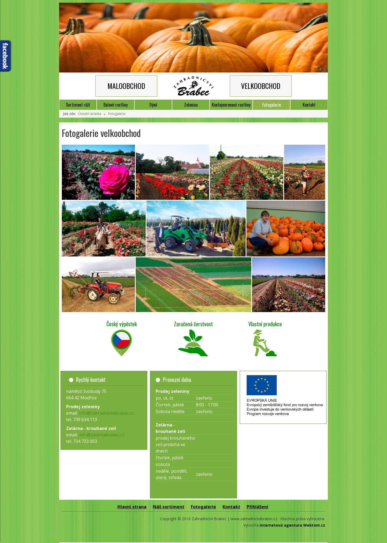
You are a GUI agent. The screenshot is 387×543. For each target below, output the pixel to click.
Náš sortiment (168, 507)
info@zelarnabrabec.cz (101, 435)
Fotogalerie (271, 105)
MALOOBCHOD (126, 86)
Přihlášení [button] (257, 507)
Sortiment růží (78, 105)
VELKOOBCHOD (260, 86)
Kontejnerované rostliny (231, 105)
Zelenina (191, 105)
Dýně (153, 105)
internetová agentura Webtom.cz (292, 525)
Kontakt (309, 105)
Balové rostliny (115, 105)
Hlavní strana (131, 507)
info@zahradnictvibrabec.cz (106, 413)
